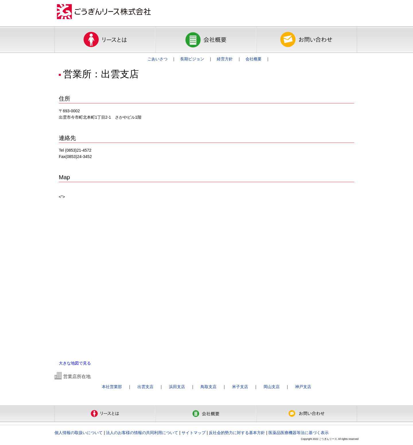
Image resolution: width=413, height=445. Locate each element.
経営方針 (225, 59)
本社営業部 (112, 386)
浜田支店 (177, 386)
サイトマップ (194, 432)
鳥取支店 (208, 386)
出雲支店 (145, 386)
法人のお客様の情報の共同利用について (142, 432)
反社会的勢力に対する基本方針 (237, 432)
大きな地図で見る (75, 363)
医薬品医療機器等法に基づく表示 (298, 432)
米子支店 (240, 386)
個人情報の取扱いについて (78, 432)
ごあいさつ (157, 59)
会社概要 (254, 59)
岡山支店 (272, 386)
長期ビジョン (192, 59)
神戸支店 (303, 386)
